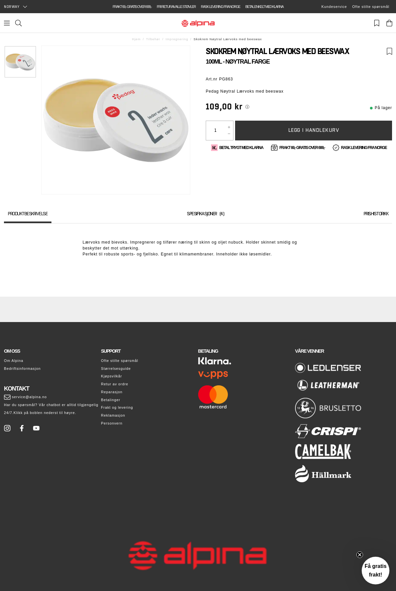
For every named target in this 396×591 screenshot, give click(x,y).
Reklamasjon (113, 415)
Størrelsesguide (116, 368)
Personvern (111, 423)
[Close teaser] (359, 554)
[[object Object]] (247, 107)
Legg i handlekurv (313, 130)
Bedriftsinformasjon (22, 368)
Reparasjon (111, 392)
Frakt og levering (117, 407)
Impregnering (177, 39)
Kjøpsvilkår (111, 376)
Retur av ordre (114, 384)
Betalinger (110, 400)
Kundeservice (334, 7)
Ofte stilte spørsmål (370, 7)
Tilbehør (153, 39)
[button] (375, 570)
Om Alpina (13, 361)
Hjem (136, 39)
